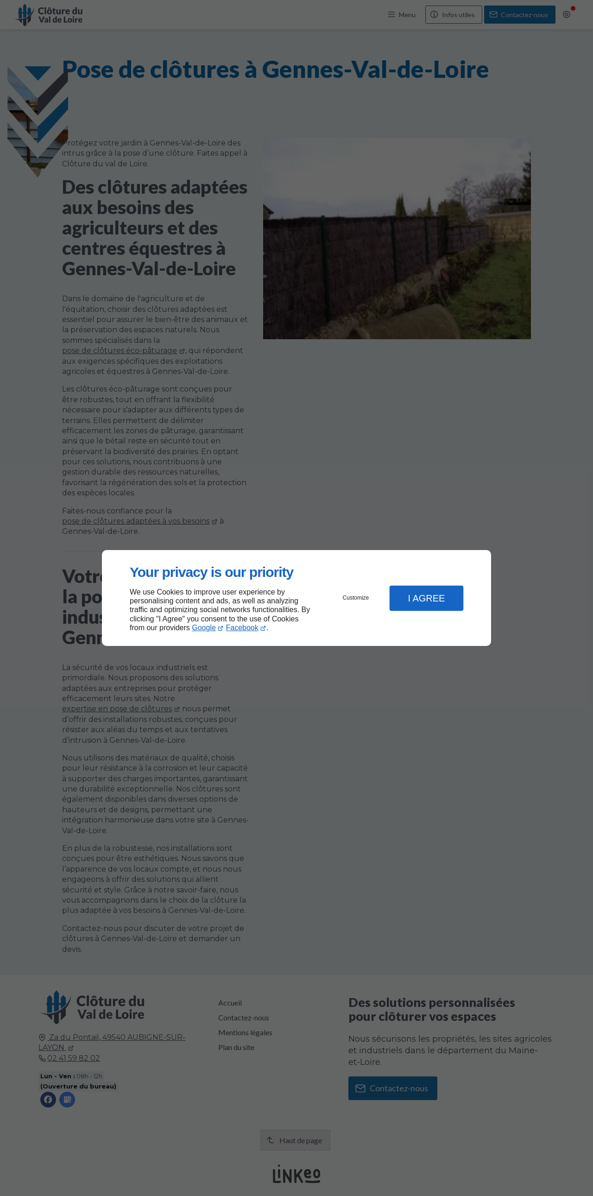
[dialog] (296, 598)
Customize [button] (356, 598)
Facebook (242, 628)
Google (204, 628)
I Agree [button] (426, 598)
